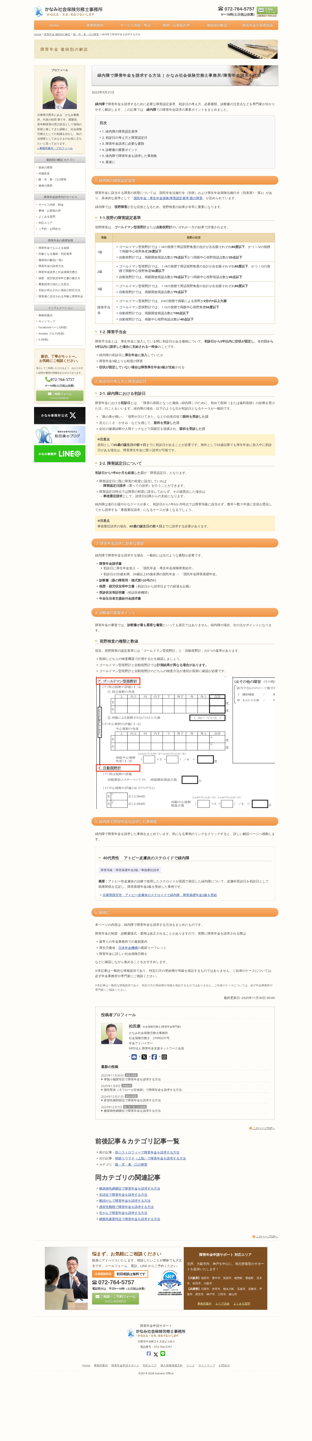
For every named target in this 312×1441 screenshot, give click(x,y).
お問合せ (224, 1365)
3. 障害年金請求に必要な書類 (123, 143)
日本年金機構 (128, 947)
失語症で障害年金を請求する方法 (123, 1194)
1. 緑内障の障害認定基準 (120, 131)
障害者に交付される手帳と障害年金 (61, 296)
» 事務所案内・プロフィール (55, 148)
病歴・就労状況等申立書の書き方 (59, 278)
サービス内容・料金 (135, 25)
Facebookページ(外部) (53, 327)
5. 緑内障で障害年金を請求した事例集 (129, 155)
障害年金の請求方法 (51, 266)
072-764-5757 (239, 9)
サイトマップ (47, 321)
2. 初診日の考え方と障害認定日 (125, 137)
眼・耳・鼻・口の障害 (135, 1106)
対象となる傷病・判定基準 (55, 254)
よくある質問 (47, 217)
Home (54, 25)
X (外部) (43, 339)
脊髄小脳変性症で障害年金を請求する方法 (132, 1079)
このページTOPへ (262, 1128)
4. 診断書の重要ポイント (120, 149)
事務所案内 (95, 25)
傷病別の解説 (217, 25)
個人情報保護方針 (171, 1365)
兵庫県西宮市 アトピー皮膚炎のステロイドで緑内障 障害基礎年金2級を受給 (160, 895)
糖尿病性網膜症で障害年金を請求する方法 (132, 1111)
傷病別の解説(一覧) (51, 260)
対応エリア (45, 223)
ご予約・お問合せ (50, 229)
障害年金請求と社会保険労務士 (58, 272)
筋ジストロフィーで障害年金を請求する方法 (147, 1152)
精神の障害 (45, 185)
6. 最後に (108, 162)
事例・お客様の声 (176, 25)
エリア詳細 (222, 1303)
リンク (190, 1365)
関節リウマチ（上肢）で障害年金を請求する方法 (150, 1158)
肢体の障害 (131, 1075)
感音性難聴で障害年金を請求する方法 (126, 1207)
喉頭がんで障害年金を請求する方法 (125, 1200)
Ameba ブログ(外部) (51, 333)
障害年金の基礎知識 (257, 25)
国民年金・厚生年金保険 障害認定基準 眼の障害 (168, 198)
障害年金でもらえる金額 (54, 248)
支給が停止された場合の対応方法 (59, 290)
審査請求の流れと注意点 (54, 284)
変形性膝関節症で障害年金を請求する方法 (132, 1100)
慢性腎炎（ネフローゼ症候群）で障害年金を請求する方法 (143, 1090)
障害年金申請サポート (125, 1365)
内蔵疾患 (126, 1085)
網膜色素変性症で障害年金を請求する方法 (129, 1219)
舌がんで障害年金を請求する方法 (123, 1213)
